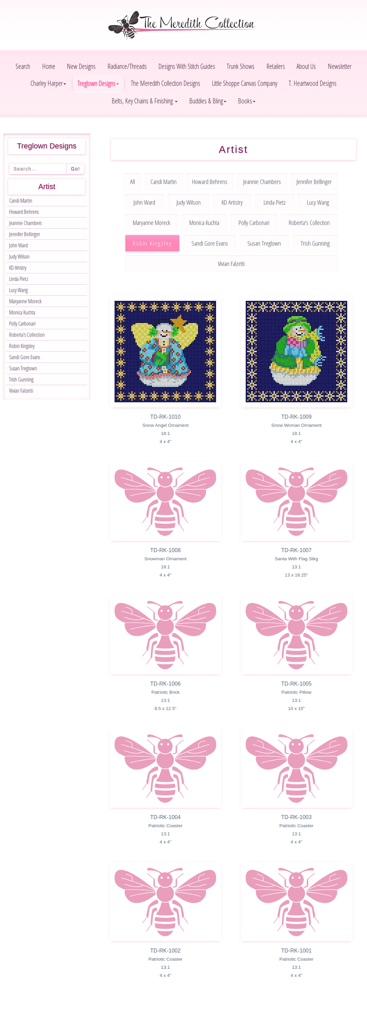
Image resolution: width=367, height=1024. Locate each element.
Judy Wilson (19, 256)
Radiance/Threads (127, 66)
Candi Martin (20, 200)
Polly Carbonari (22, 323)
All (132, 181)
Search (23, 66)
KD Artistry (17, 267)
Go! (75, 168)
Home (48, 66)
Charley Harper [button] (48, 83)
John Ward (18, 245)
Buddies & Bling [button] (207, 100)
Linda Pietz (18, 279)
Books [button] (247, 100)
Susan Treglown (23, 368)
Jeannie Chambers (25, 223)
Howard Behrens (24, 211)
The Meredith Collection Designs (165, 83)
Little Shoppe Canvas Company (244, 83)
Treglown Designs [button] (98, 83)
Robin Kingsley (22, 346)
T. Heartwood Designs (313, 83)
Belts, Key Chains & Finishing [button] (144, 100)
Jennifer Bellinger (24, 234)
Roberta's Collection (27, 334)
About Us (306, 66)
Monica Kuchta (22, 312)
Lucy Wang (18, 290)
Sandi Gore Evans (24, 357)
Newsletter (339, 66)
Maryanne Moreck (25, 301)
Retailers (275, 66)
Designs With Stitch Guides (186, 66)
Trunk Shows (240, 66)
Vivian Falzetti (21, 390)
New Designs (81, 66)
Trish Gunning (21, 379)
